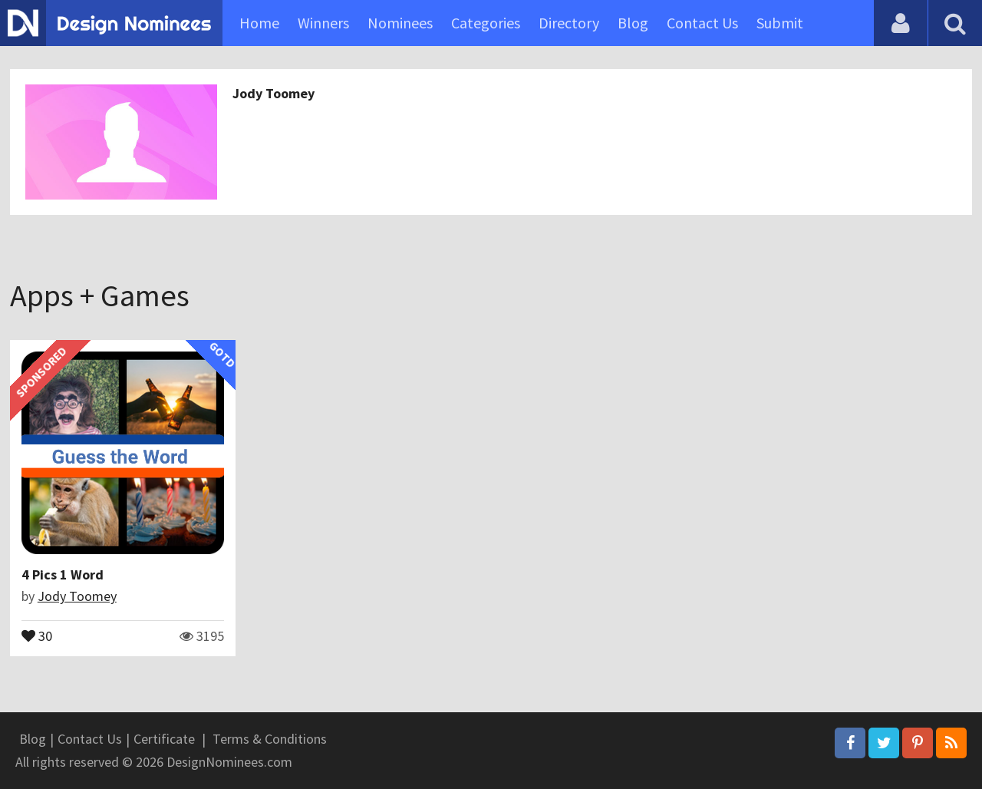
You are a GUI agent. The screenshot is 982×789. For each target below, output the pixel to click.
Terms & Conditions (270, 739)
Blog (633, 22)
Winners (323, 22)
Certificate (164, 739)
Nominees (400, 22)
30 (36, 634)
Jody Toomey (273, 93)
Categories (485, 22)
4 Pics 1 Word (62, 574)
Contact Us (702, 22)
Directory (569, 22)
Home (259, 22)
